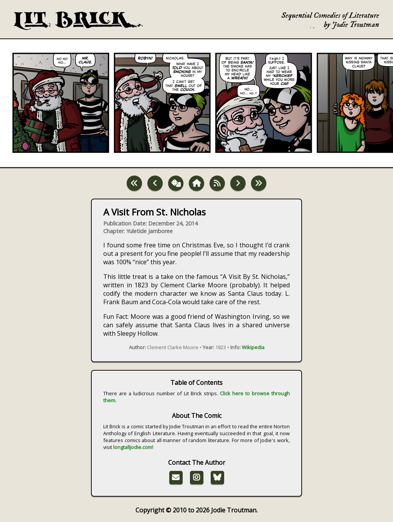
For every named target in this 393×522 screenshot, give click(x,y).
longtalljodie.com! (133, 447)
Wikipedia (253, 347)
